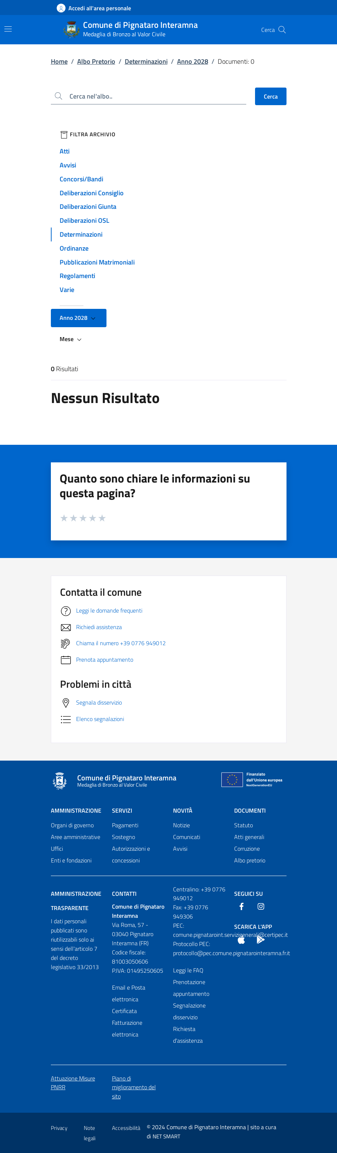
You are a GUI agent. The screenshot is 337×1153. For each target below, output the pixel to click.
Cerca (271, 96)
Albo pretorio (249, 860)
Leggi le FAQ (188, 970)
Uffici (57, 848)
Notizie (181, 825)
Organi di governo (72, 825)
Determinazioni (146, 61)
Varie (67, 290)
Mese (72, 339)
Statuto (243, 825)
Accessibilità (126, 1128)
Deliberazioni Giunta (88, 206)
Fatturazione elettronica (127, 1028)
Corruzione (247, 848)
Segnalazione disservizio (189, 1011)
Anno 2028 (192, 61)
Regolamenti (77, 276)
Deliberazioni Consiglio (92, 193)
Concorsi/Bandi (81, 179)
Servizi (122, 810)
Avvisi (68, 165)
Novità (182, 810)
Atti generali (249, 836)
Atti (65, 151)
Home (59, 61)
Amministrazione (76, 810)
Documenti (250, 810)
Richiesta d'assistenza (188, 1034)
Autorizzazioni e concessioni (131, 854)
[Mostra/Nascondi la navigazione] (8, 29)
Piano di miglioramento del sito (134, 1087)
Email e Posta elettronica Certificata (128, 999)
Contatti (124, 893)
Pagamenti (125, 825)
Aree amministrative (75, 836)
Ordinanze (74, 248)
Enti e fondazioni (71, 860)
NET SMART (166, 1136)
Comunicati (186, 836)
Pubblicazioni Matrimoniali (97, 262)
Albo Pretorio (96, 61)
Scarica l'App (253, 926)
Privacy (59, 1128)
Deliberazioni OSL (84, 220)
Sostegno (123, 836)
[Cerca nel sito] (282, 29)
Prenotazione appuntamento (191, 988)
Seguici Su (248, 893)
